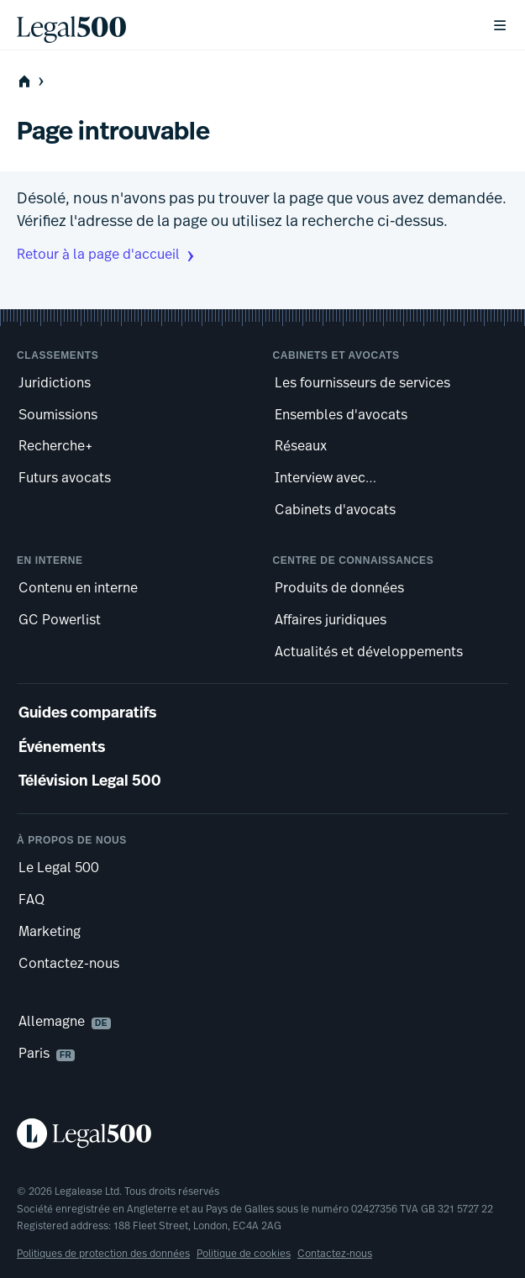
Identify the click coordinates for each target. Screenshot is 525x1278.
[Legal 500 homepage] (262, 1133)
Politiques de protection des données (103, 1254)
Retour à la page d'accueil (107, 256)
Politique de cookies (244, 1254)
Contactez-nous (334, 1254)
